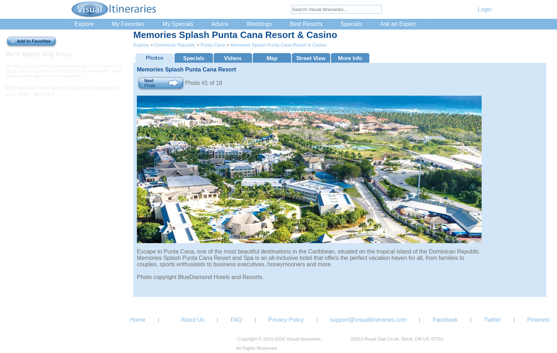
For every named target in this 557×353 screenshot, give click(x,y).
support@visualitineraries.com (368, 320)
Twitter (492, 320)
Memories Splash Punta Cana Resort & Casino (278, 45)
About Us (192, 320)
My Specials (177, 24)
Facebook (445, 320)
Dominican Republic (175, 45)
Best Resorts (306, 24)
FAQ (236, 320)
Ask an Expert (398, 24)
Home (137, 320)
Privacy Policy (286, 320)
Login (485, 9)
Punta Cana (212, 45)
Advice (220, 24)
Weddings (259, 24)
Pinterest (538, 320)
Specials (351, 24)
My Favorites (128, 24)
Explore (84, 24)
